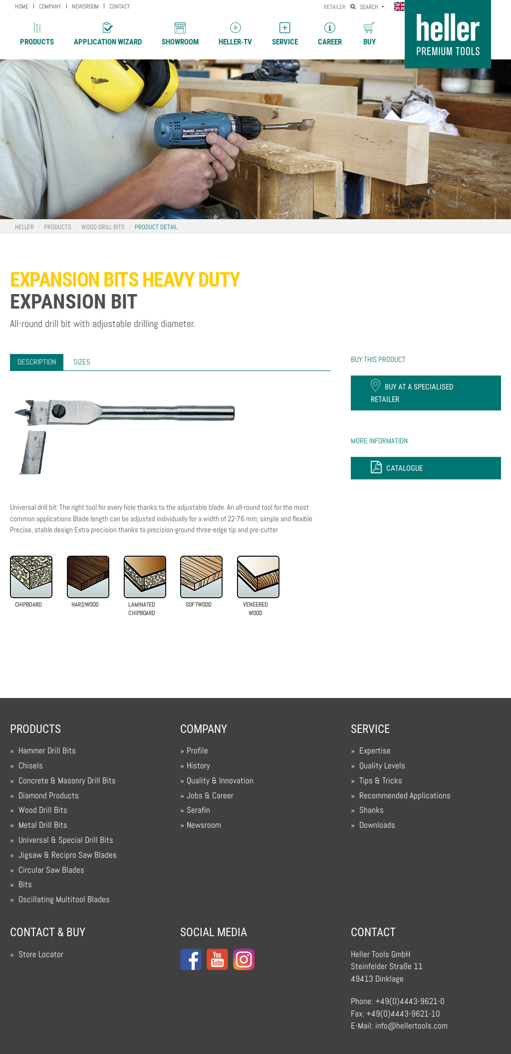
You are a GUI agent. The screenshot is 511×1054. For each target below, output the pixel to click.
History (198, 765)
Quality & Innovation (220, 780)
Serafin (198, 810)
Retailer (334, 6)
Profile (197, 750)
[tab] (36, 362)
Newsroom (204, 825)
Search (365, 6)
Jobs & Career (210, 795)
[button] (402, 7)
